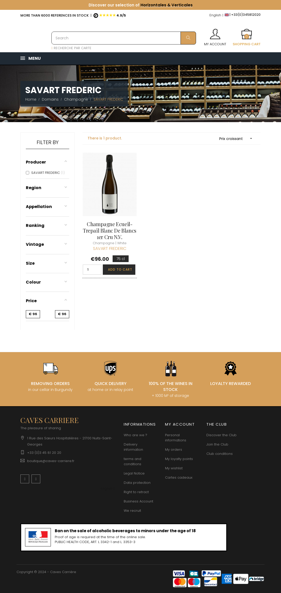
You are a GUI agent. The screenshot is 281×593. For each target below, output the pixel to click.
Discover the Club (221, 435)
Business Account (138, 501)
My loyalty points (179, 458)
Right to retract (136, 492)
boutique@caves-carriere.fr (50, 460)
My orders (173, 449)
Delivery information (133, 447)
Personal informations (175, 438)
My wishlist (174, 468)
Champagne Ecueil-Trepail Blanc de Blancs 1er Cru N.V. (109, 230)
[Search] (123, 38)
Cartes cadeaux (178, 477)
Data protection (137, 482)
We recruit (132, 510)
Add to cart (120, 269)
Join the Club (217, 444)
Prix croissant (237, 138)
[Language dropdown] (216, 15)
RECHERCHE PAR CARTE (71, 48)
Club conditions (219, 453)
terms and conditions (132, 461)
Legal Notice (134, 473)
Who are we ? (135, 435)
